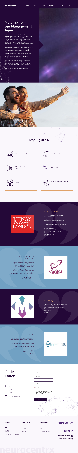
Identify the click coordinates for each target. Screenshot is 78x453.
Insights (62, 2)
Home (28, 5)
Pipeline (43, 5)
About (35, 5)
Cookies (41, 426)
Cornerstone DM (70, 439)
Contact (70, 2)
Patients (70, 5)
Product (51, 5)
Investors (61, 5)
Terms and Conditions (44, 431)
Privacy (41, 428)
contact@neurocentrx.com (15, 396)
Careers (24, 434)
